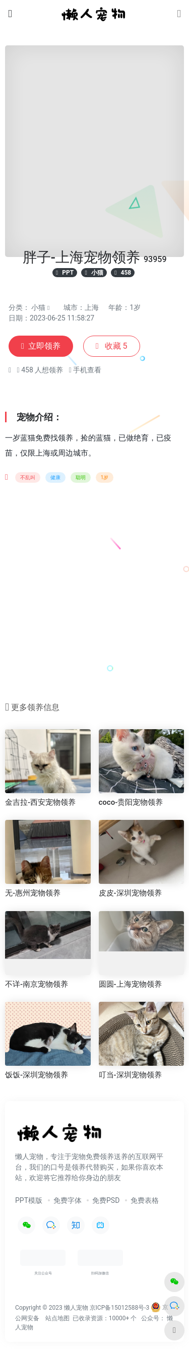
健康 (55, 477)
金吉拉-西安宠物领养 (40, 802)
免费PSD (105, 1200)
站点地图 (57, 1318)
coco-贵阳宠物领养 (131, 802)
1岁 (105, 477)
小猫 (38, 307)
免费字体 (67, 1200)
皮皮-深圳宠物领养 (130, 892)
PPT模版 (28, 1200)
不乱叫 (27, 477)
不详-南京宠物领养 (36, 984)
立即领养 (40, 346)
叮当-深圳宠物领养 (130, 1074)
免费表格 (145, 1200)
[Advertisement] (94, 595)
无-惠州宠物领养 (32, 892)
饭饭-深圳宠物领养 (36, 1074)
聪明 (81, 477)
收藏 (112, 346)
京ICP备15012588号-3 (120, 1307)
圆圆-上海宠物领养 (130, 984)
